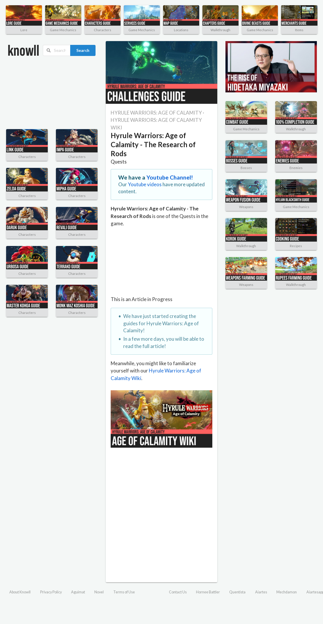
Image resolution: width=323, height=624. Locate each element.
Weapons (246, 207)
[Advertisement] (36, 93)
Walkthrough (220, 30)
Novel (99, 592)
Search (82, 50)
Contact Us (178, 592)
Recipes (296, 246)
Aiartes (261, 592)
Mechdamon (286, 592)
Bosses (246, 168)
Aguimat (78, 592)
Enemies (296, 168)
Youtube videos (145, 184)
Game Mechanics (63, 30)
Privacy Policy (51, 592)
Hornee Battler (208, 592)
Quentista (237, 592)
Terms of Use (124, 592)
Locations (181, 30)
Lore (23, 30)
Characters (102, 30)
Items (299, 30)
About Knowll (20, 592)
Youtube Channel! (170, 177)
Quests (119, 162)
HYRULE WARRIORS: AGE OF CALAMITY (156, 113)
